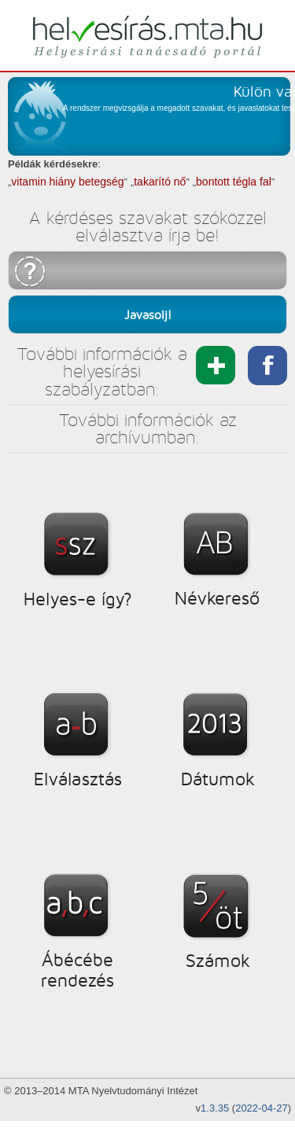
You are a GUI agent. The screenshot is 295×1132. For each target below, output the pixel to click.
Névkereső (217, 598)
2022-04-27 (261, 1108)
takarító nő (160, 181)
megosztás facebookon (267, 365)
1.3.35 (215, 1108)
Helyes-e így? (78, 599)
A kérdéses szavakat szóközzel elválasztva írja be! (148, 227)
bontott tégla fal (233, 181)
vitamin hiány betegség (67, 181)
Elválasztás (78, 779)
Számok (217, 960)
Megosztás (215, 365)
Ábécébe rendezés (77, 970)
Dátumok (217, 779)
